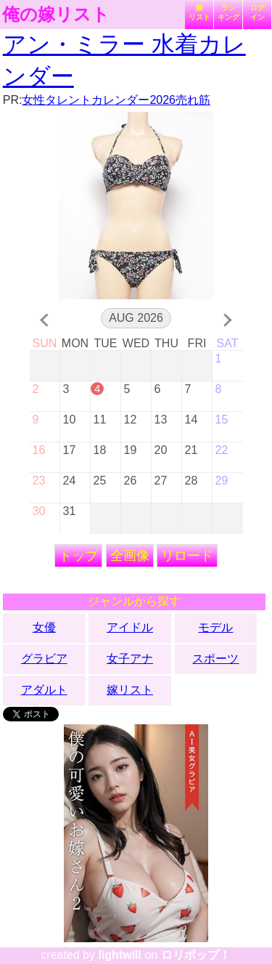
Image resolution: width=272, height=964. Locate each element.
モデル (215, 627)
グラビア (44, 658)
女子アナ (130, 658)
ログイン (257, 12)
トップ (78, 555)
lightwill (119, 955)
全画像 (129, 555)
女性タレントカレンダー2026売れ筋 (116, 100)
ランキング (228, 12)
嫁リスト (199, 12)
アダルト (44, 690)
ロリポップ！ (196, 955)
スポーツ (215, 658)
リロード (187, 555)
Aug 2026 (136, 318)
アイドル (130, 627)
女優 (44, 627)
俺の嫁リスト (56, 14)
